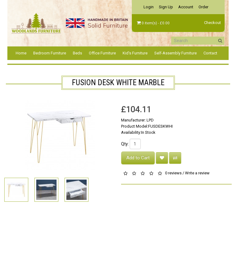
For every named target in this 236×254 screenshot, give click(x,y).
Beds (77, 53)
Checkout (212, 22)
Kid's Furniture (135, 53)
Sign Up (166, 7)
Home (21, 53)
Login (149, 7)
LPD (150, 120)
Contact (210, 53)
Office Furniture (102, 53)
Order (203, 7)
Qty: (125, 143)
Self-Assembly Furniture (175, 53)
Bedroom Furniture (49, 53)
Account (185, 7)
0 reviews (173, 173)
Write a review (197, 173)
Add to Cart (138, 158)
